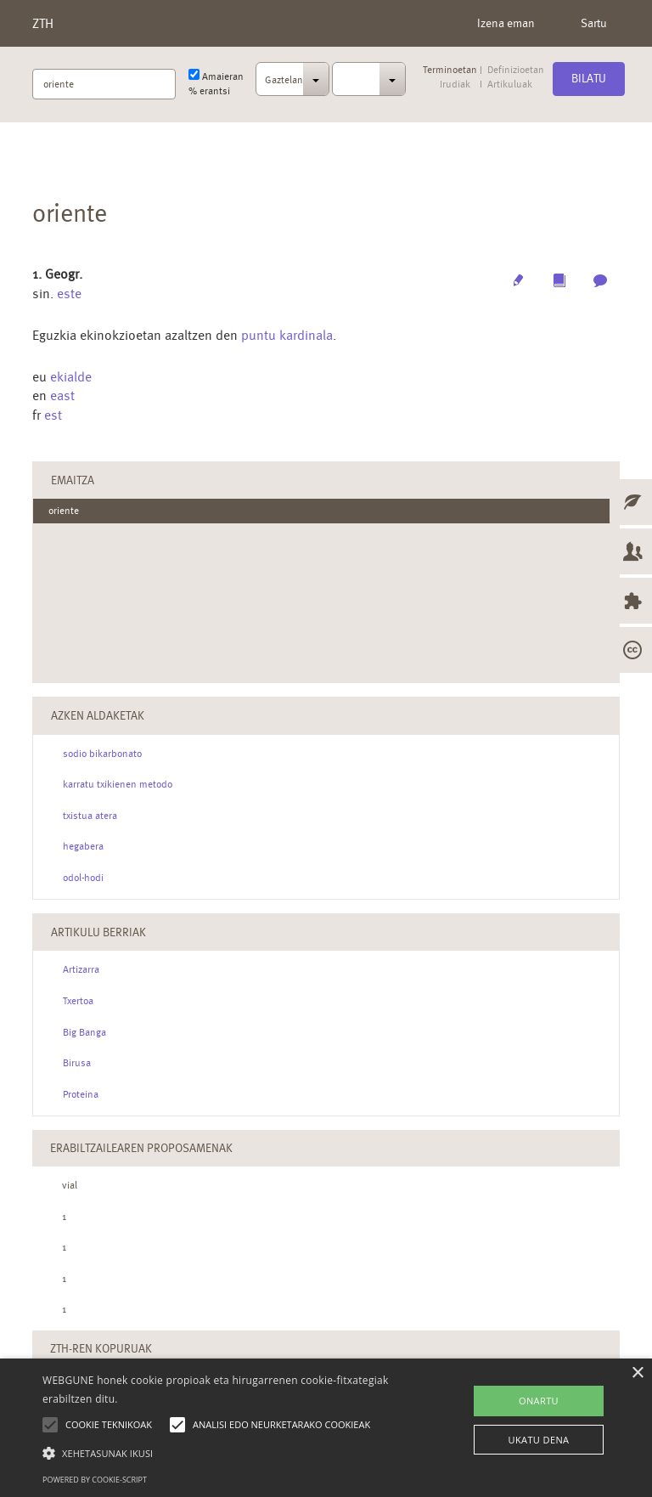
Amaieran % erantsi (216, 83)
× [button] (637, 1373)
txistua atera (90, 816)
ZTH (42, 23)
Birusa (77, 1063)
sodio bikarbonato (102, 754)
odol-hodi (83, 878)
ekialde (71, 377)
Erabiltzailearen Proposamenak (141, 1148)
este (69, 293)
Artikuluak (509, 84)
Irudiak (455, 84)
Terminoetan (450, 70)
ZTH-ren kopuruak (101, 1348)
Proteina (80, 1094)
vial (69, 1185)
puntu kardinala (287, 335)
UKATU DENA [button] (539, 1439)
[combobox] (292, 84)
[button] (226, 1452)
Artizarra (81, 969)
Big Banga (84, 1032)
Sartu (594, 23)
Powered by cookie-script (94, 1479)
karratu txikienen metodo (117, 784)
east (62, 395)
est (53, 415)
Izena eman (506, 23)
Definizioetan (515, 70)
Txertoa (78, 1001)
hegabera (83, 846)
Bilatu (588, 78)
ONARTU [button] (539, 1400)
